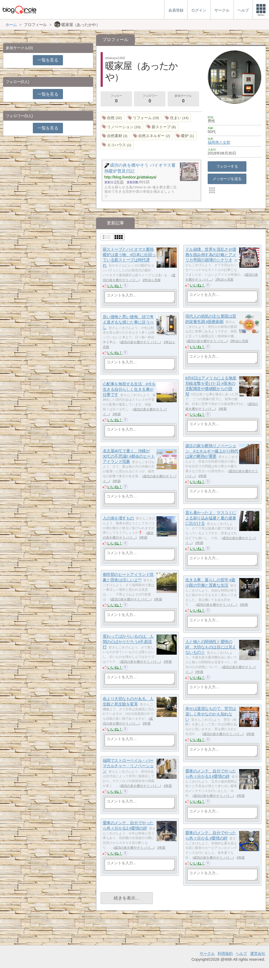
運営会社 (257, 953)
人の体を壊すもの (118, 518)
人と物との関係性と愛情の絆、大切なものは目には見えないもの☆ (210, 646)
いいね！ (114, 286)
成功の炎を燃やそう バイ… (207, 341)
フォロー (116, 99)
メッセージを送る (227, 179)
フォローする (227, 166)
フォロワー (150, 99)
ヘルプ (241, 953)
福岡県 (213, 142)
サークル (207, 953)
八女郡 (224, 142)
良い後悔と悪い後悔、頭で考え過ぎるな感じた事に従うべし (128, 321)
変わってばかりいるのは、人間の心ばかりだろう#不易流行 (128, 641)
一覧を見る (47, 60)
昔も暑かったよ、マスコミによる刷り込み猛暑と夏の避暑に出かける (210, 517)
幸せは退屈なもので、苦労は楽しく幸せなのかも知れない (210, 713)
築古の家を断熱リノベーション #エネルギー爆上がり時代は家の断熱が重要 (211, 450)
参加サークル (183, 99)
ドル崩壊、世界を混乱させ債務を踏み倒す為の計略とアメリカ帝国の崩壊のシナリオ (210, 254)
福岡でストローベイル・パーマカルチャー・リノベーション (128, 765)
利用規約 (225, 953)
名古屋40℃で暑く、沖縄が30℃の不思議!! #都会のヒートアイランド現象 (129, 456)
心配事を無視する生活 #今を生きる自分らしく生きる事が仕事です (129, 389)
